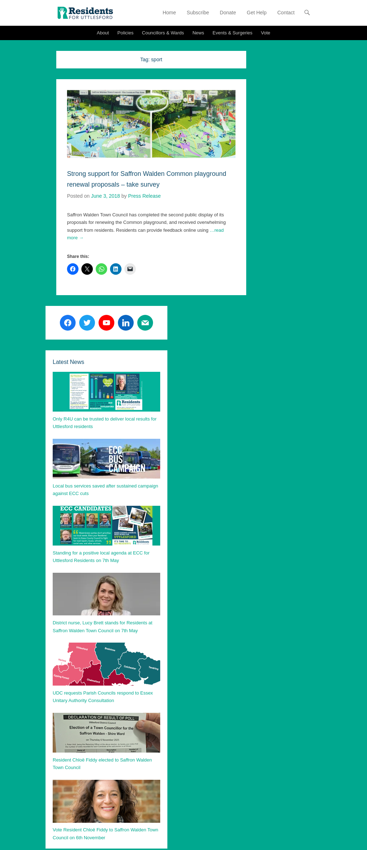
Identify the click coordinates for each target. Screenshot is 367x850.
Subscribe (198, 12)
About (103, 32)
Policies (126, 32)
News (198, 32)
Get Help (257, 12)
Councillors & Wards (163, 32)
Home (169, 12)
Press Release (144, 196)
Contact (286, 12)
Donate (228, 12)
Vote (265, 32)
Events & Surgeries (232, 32)
